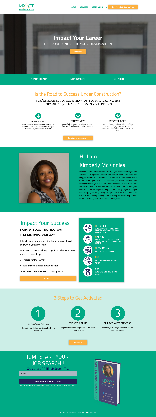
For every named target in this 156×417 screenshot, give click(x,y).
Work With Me (99, 7)
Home (73, 7)
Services (84, 7)
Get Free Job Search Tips (48, 381)
